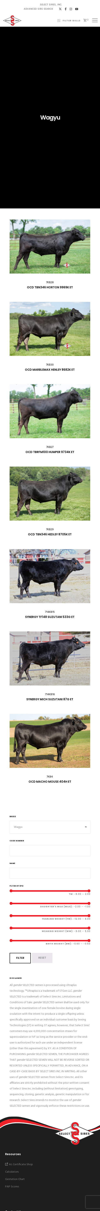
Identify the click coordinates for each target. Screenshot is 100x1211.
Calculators (12, 1172)
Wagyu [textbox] (50, 827)
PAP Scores (12, 1186)
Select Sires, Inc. (51, 4)
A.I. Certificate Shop (19, 1164)
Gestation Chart (15, 1179)
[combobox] (50, 827)
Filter (20, 958)
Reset (42, 957)
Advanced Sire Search (38, 8)
